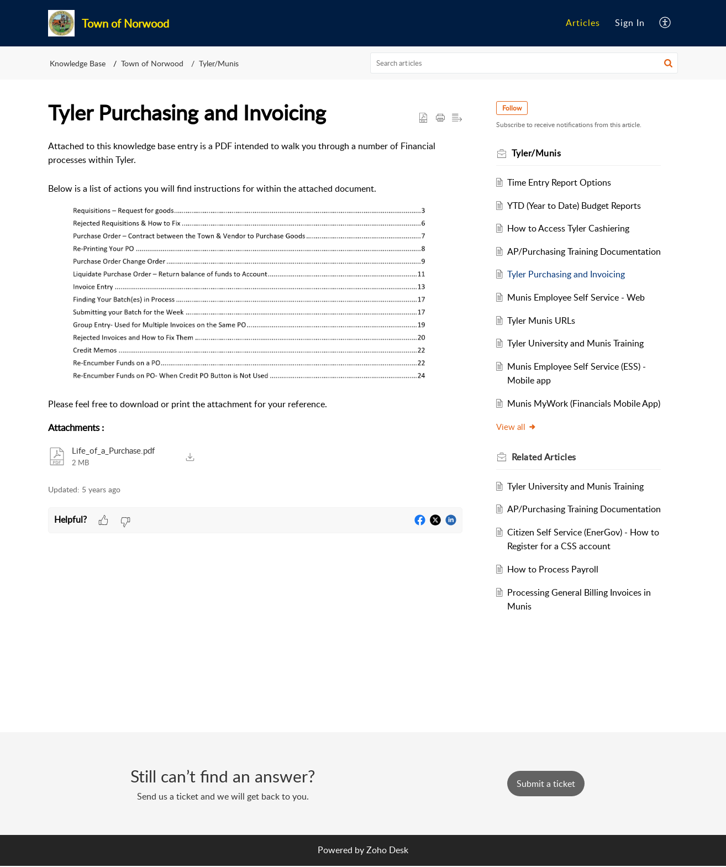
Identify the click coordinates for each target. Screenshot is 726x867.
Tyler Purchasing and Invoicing (568, 288)
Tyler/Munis (219, 63)
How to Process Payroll (555, 612)
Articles (583, 23)
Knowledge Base (78, 63)
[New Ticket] (546, 785)
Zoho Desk (387, 851)
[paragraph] (255, 275)
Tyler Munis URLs (543, 334)
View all (518, 454)
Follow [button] (513, 108)
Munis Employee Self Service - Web (578, 312)
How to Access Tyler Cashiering (570, 228)
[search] (524, 62)
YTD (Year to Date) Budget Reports (576, 205)
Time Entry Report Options (561, 182)
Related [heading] (545, 485)
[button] (665, 23)
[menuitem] (583, 23)
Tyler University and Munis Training (577, 357)
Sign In (630, 23)
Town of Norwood (152, 63)
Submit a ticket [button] (546, 785)
